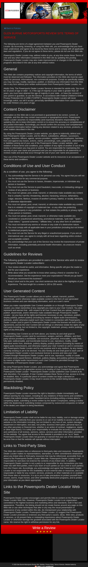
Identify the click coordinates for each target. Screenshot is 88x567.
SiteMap (42, 564)
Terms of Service (59, 564)
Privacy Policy (49, 564)
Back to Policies (12, 28)
